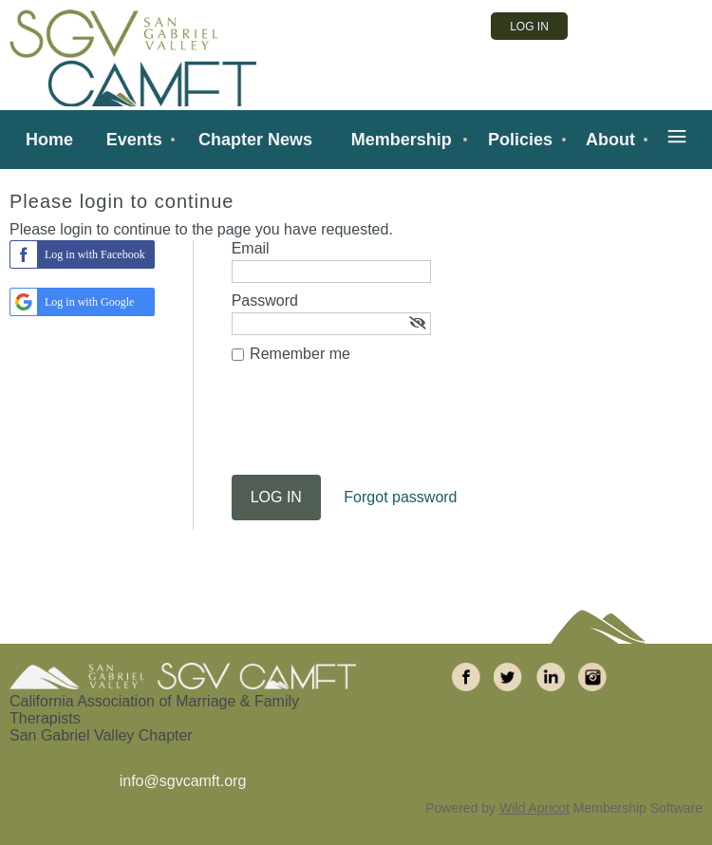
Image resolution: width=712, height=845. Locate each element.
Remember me (300, 354)
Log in (529, 26)
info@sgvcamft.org (183, 781)
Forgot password (400, 497)
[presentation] (376, 428)
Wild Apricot (534, 808)
